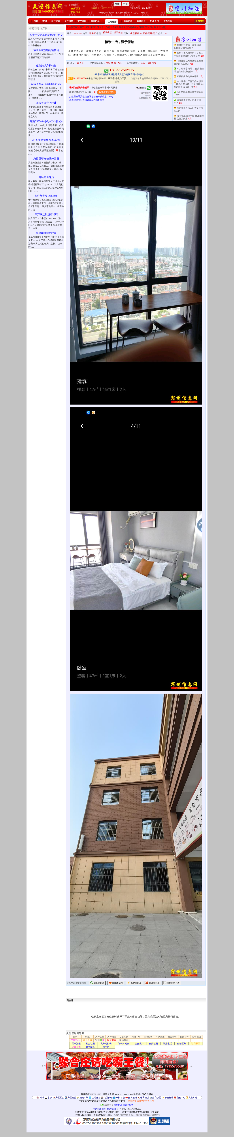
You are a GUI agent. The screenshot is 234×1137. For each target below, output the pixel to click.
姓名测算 (90, 1047)
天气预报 (76, 1043)
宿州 (73, 8)
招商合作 (154, 21)
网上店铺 (87, 1040)
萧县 (78, 8)
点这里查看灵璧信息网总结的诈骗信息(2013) (91, 96)
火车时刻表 (106, 1043)
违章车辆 (76, 1047)
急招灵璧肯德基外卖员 (46, 158)
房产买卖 (55, 21)
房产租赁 (68, 21)
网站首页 (123, 1040)
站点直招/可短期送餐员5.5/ (46, 84)
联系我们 (111, 1109)
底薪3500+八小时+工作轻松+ (46, 121)
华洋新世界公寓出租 (46, 196)
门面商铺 (108, 1097)
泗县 (78, 11)
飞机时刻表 (123, 1043)
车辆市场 (128, 21)
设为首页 (135, 8)
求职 (44, 21)
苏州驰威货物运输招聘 (46, 50)
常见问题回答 (99, 1109)
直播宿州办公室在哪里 (188, 76)
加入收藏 (145, 8)
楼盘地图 (90, 1043)
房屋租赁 (71, 1097)
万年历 (106, 1047)
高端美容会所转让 (46, 102)
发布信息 (199, 21)
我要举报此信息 (106, 92)
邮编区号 (181, 1043)
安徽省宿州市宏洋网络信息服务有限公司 (94, 1112)
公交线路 (139, 1043)
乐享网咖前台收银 (46, 233)
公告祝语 (167, 21)
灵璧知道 (192, 1097)
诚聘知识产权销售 (46, 65)
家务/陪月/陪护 (150, 33)
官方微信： (117, 1105)
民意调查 (111, 1040)
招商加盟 (156, 1097)
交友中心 (75, 1040)
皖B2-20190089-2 (122, 1115)
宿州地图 (153, 1043)
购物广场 (95, 21)
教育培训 (141, 21)
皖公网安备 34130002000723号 (145, 1115)
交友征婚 (82, 21)
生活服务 (112, 21)
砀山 (73, 11)
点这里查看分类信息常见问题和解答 (86, 100)
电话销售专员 (46, 177)
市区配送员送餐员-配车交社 (46, 140)
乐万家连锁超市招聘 (46, 214)
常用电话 (167, 1043)
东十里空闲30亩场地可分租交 (46, 35)
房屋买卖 (59, 1097)
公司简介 (154, 1112)
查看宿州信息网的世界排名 (141, 1101)
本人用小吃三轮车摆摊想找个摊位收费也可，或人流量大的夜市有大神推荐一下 (189, 84)
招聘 (36, 21)
